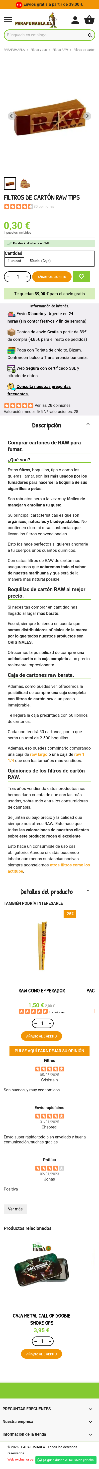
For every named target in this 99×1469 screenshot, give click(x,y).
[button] (10, 183)
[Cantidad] (17, 276)
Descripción (61, 424)
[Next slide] (87, 116)
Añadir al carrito (52, 277)
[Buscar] (49, 35)
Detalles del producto (55, 891)
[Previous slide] (12, 116)
